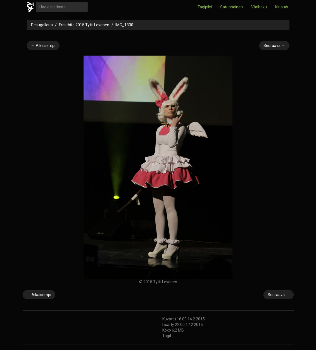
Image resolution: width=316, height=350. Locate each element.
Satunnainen (231, 7)
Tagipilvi (205, 7)
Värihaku (259, 7)
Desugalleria (42, 25)
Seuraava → (274, 45)
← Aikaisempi (43, 45)
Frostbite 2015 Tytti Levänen (84, 25)
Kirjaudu (282, 7)
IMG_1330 (124, 25)
